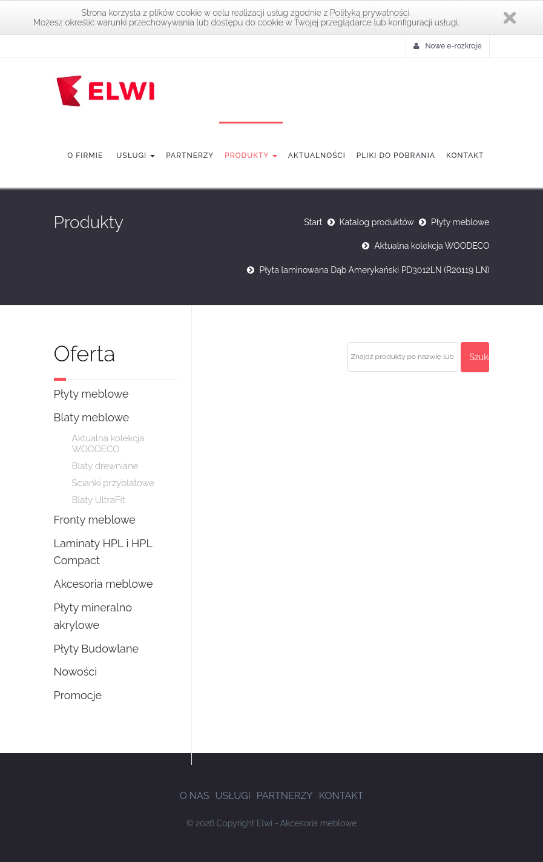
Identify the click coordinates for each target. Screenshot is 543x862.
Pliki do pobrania (396, 155)
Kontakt (465, 155)
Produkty (251, 155)
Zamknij (510, 18)
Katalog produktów (377, 222)
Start (313, 222)
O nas (194, 795)
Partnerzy (190, 155)
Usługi (134, 155)
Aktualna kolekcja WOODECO (431, 246)
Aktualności (317, 155)
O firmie (85, 155)
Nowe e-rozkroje (447, 46)
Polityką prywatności (369, 13)
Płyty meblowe (460, 222)
